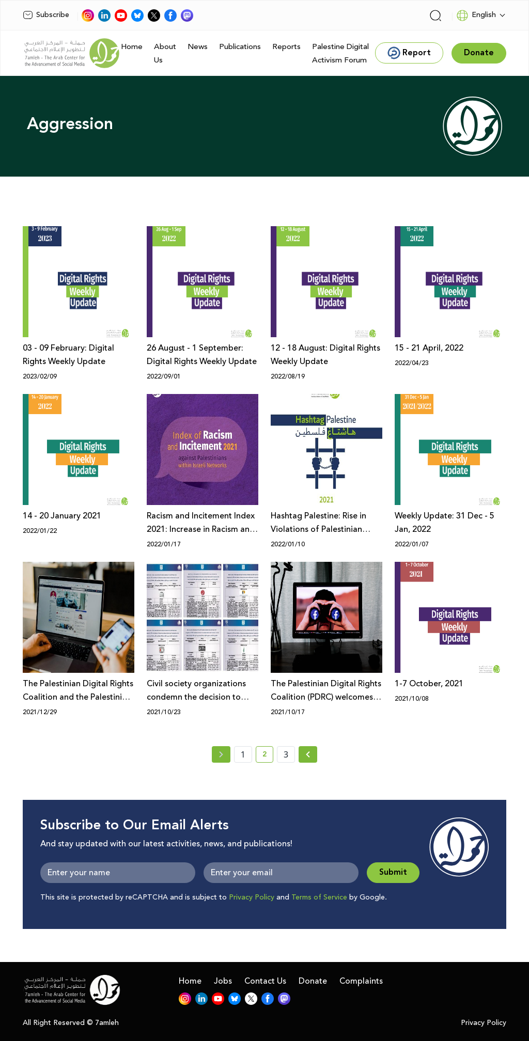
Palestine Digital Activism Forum (340, 53)
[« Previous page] (221, 754)
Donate (313, 981)
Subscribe (46, 15)
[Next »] (308, 754)
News (198, 47)
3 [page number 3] (286, 754)
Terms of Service (319, 897)
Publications (240, 47)
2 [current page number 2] (267, 756)
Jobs (223, 981)
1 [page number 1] (243, 754)
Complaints (361, 981)
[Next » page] (308, 754)
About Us (165, 53)
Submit (393, 872)
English (476, 15)
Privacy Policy (251, 897)
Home (132, 47)
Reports (286, 47)
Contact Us (265, 981)
